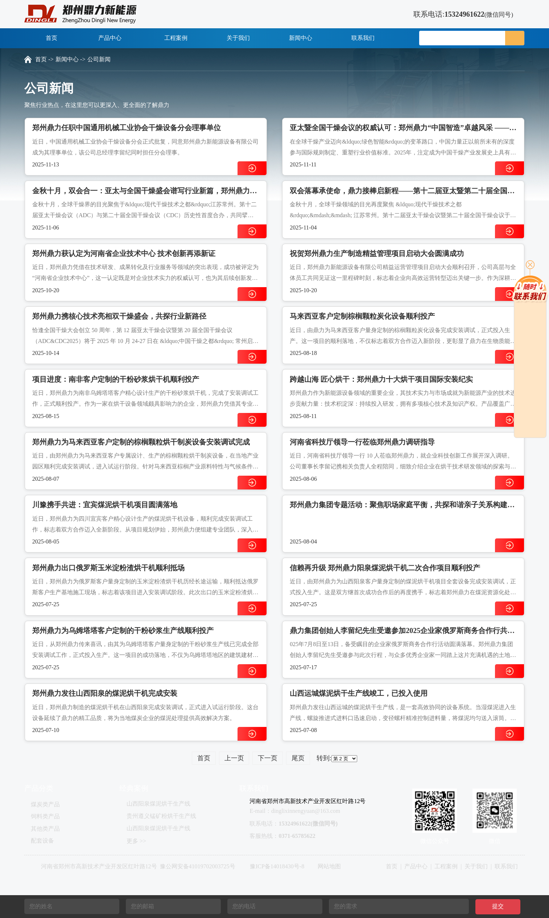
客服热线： (282, 836)
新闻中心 (300, 38)
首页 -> (44, 59)
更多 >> (136, 841)
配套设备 (42, 841)
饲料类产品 (45, 816)
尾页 (298, 758)
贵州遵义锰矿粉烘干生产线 (161, 816)
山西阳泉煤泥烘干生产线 (158, 804)
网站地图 (329, 866)
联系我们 (363, 38)
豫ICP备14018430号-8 (277, 866)
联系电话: (457, 14)
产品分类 (38, 788)
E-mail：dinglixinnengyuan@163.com (294, 811)
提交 (498, 906)
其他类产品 (45, 829)
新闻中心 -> (70, 59)
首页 (51, 38)
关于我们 (238, 38)
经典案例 (133, 788)
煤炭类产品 (45, 804)
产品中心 (113, 38)
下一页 (267, 758)
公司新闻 (99, 59)
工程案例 (175, 38)
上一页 (234, 758)
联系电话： (293, 823)
